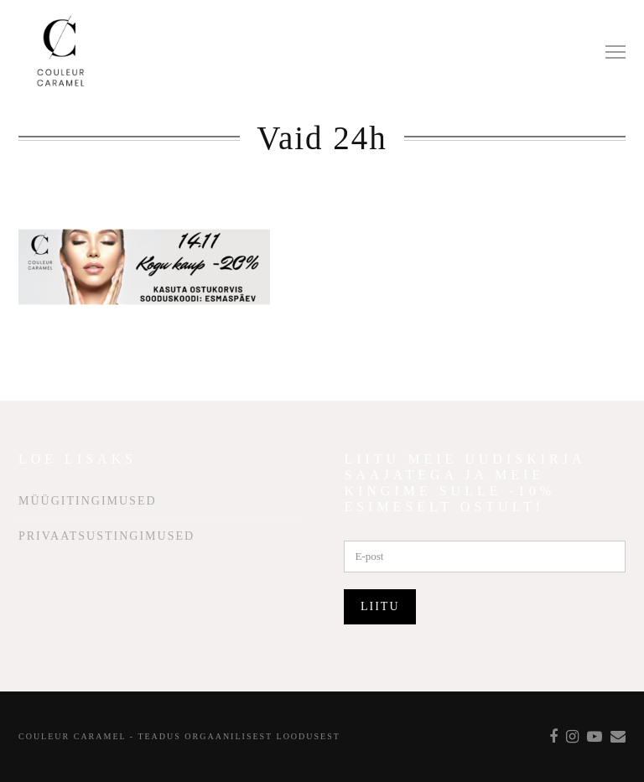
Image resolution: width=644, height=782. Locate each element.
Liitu (380, 606)
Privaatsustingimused (106, 536)
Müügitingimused (87, 501)
